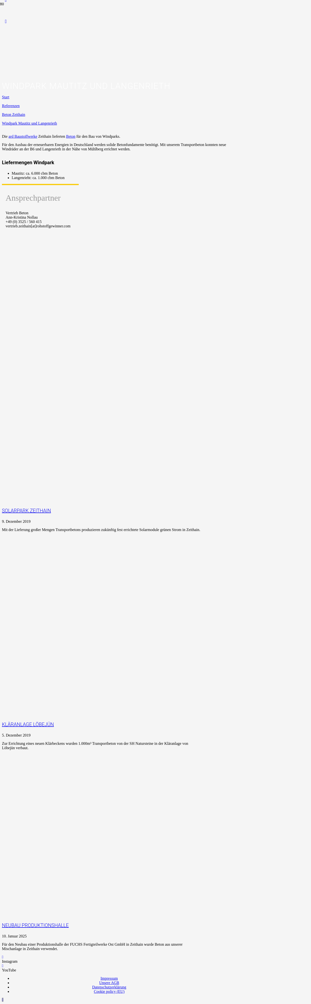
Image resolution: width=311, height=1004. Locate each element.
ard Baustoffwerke (23, 136)
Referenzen (11, 106)
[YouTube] (6, 21)
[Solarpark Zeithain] (126, 455)
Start (5, 97)
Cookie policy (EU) (109, 991)
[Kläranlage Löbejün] (126, 668)
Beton (70, 136)
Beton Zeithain (13, 114)
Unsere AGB (109, 983)
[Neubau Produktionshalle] (79, 869)
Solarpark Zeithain (26, 511)
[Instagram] (2, 957)
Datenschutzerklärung (109, 987)
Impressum (109, 978)
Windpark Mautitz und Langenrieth (29, 123)
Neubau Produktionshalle (35, 925)
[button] (2, 1000)
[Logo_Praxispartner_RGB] (100, 91)
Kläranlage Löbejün (28, 724)
